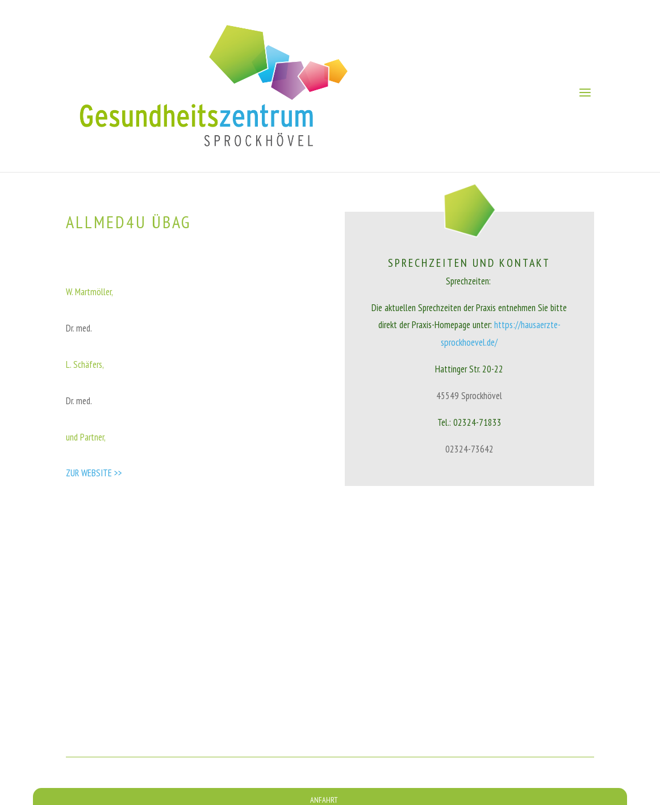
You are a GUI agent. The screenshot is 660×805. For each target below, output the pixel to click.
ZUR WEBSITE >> (94, 473)
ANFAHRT (324, 800)
